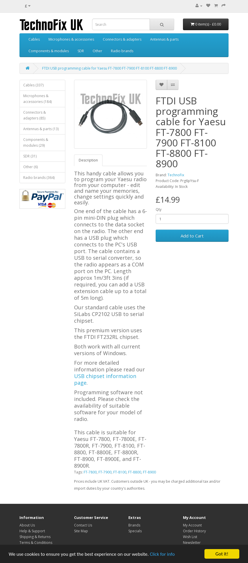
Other (97, 50)
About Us (27, 525)
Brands (134, 525)
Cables (34, 39)
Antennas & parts (164, 39)
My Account (192, 525)
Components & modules (48, 50)
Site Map (81, 531)
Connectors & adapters (122, 39)
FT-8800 (134, 472)
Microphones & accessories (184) (37, 98)
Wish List (190, 536)
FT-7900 (105, 472)
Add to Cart (192, 236)
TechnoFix (176, 174)
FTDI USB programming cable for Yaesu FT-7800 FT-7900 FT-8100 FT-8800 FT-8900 (109, 68)
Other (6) (30, 166)
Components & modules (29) (35, 142)
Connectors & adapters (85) (34, 115)
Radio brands (122, 50)
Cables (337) (33, 85)
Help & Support (32, 531)
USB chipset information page (105, 379)
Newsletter (192, 542)
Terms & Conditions (35, 542)
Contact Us (83, 525)
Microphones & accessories (71, 39)
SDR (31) (30, 156)
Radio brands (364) (39, 177)
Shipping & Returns (35, 536)
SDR (81, 50)
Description (88, 160)
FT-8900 (149, 472)
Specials (135, 531)
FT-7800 (90, 472)
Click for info (162, 554)
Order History (194, 531)
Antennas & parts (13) (41, 128)
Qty (158, 209)
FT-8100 (119, 472)
